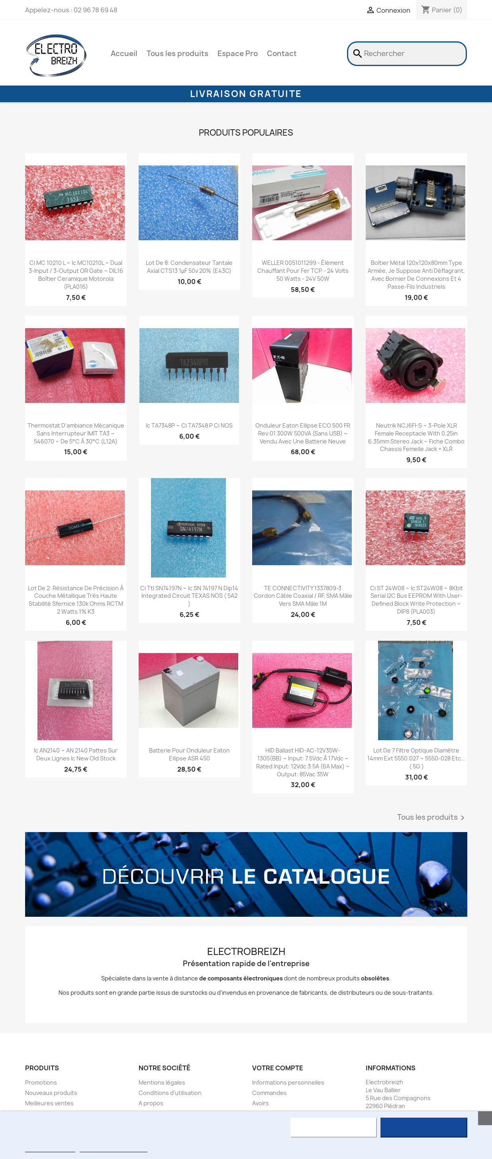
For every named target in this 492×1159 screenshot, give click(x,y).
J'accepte (423, 1128)
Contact (282, 53)
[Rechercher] (407, 53)
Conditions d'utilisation (170, 1093)
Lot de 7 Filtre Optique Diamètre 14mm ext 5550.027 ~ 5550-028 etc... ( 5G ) (416, 758)
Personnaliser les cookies (113, 1148)
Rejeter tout (334, 1128)
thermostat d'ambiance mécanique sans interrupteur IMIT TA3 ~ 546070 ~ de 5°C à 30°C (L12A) (75, 433)
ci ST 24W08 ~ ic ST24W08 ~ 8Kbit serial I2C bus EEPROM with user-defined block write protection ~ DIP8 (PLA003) (416, 599)
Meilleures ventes (49, 1103)
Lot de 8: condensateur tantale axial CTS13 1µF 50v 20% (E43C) (189, 266)
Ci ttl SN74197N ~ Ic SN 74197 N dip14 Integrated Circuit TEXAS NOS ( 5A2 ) (189, 596)
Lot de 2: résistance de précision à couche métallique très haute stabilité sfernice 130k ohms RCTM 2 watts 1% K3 (75, 599)
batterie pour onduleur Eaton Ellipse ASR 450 (189, 754)
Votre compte (277, 1068)
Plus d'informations (50, 1148)
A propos (151, 1103)
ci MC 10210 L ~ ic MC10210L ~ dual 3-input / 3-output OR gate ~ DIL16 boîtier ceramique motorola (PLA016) (76, 274)
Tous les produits (177, 53)
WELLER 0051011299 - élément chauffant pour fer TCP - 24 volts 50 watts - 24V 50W (303, 270)
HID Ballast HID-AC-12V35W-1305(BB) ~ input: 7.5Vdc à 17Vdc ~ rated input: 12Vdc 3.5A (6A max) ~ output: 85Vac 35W (303, 762)
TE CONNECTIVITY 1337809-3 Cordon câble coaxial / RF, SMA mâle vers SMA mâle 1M (303, 596)
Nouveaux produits (51, 1093)
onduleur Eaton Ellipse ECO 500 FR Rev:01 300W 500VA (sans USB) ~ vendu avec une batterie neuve (302, 433)
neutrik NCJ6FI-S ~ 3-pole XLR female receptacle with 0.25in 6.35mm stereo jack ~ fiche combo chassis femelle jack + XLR (416, 437)
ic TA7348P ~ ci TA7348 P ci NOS (189, 425)
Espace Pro (238, 53)
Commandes (269, 1093)
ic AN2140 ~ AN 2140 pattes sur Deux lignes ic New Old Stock (76, 754)
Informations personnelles (288, 1082)
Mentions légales (162, 1082)
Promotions (41, 1082)
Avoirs (260, 1103)
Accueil (124, 53)
